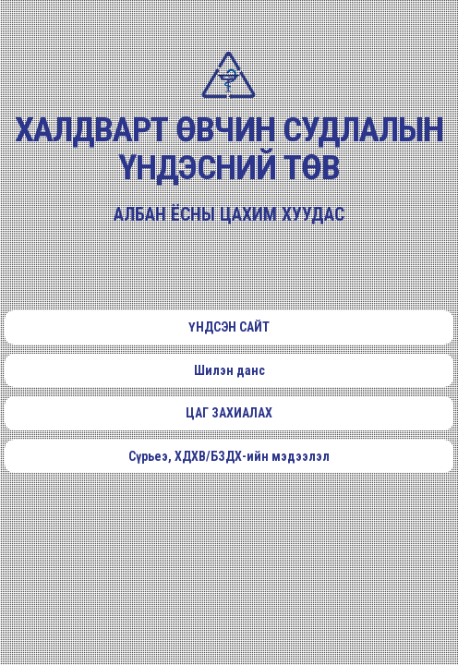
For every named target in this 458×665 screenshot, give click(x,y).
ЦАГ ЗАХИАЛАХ (229, 412)
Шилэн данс (229, 370)
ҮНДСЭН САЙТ (229, 327)
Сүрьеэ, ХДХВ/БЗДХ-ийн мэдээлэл (229, 456)
